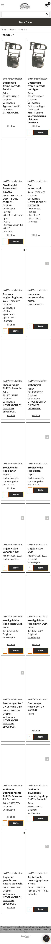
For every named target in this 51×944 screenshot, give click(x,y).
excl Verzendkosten (13, 79)
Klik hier (11, 120)
